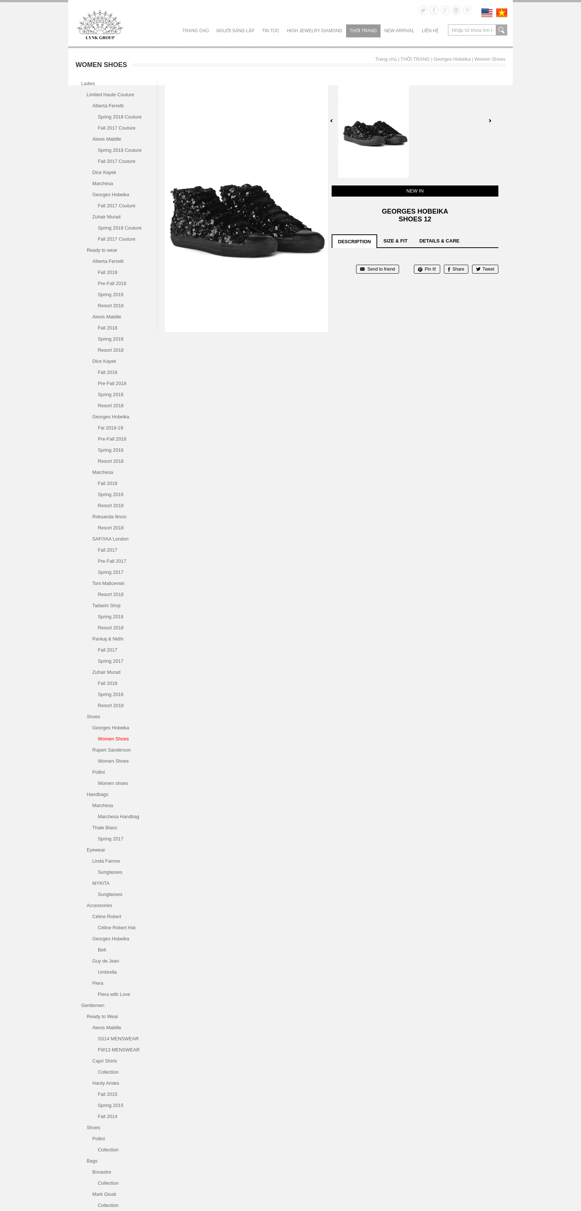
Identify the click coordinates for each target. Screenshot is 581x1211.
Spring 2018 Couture (120, 117)
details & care (439, 241)
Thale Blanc (104, 827)
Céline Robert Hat (117, 927)
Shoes (93, 716)
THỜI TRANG (363, 30)
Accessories (99, 905)
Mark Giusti (104, 1194)
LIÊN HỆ (430, 30)
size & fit (396, 241)
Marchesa (102, 183)
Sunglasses (110, 872)
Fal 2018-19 (110, 428)
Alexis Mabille (106, 139)
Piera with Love (114, 994)
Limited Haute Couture (110, 94)
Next (489, 121)
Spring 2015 (110, 1105)
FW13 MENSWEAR (119, 1050)
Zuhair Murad (106, 217)
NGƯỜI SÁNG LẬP (235, 30)
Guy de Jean (105, 961)
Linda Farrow (106, 861)
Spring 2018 (110, 294)
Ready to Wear (102, 1016)
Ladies (88, 83)
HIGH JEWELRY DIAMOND (314, 30)
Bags (92, 1161)
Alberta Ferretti (108, 105)
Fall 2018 (107, 272)
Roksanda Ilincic (109, 516)
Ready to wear (102, 250)
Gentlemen (92, 1005)
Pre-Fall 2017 (112, 561)
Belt (102, 950)
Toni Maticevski (108, 583)
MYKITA (101, 883)
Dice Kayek (104, 172)
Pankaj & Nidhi (107, 639)
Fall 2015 (107, 1094)
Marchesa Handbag (118, 816)
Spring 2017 (110, 572)
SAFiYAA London (110, 539)
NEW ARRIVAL (399, 30)
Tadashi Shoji (106, 605)
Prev (331, 121)
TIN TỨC (270, 30)
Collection (108, 1072)
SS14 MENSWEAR (118, 1038)
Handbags (97, 794)
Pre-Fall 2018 (112, 283)
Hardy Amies (105, 1083)
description (354, 241)
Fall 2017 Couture (117, 128)
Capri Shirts (104, 1061)
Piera (97, 983)
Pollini (98, 772)
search (501, 30)
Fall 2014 (107, 1116)
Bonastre (101, 1172)
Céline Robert (106, 916)
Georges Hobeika (452, 59)
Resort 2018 (111, 305)
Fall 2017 (107, 550)
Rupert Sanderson (111, 750)
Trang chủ (195, 30)
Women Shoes (489, 59)
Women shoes (113, 783)
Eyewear (96, 850)
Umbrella (107, 972)
